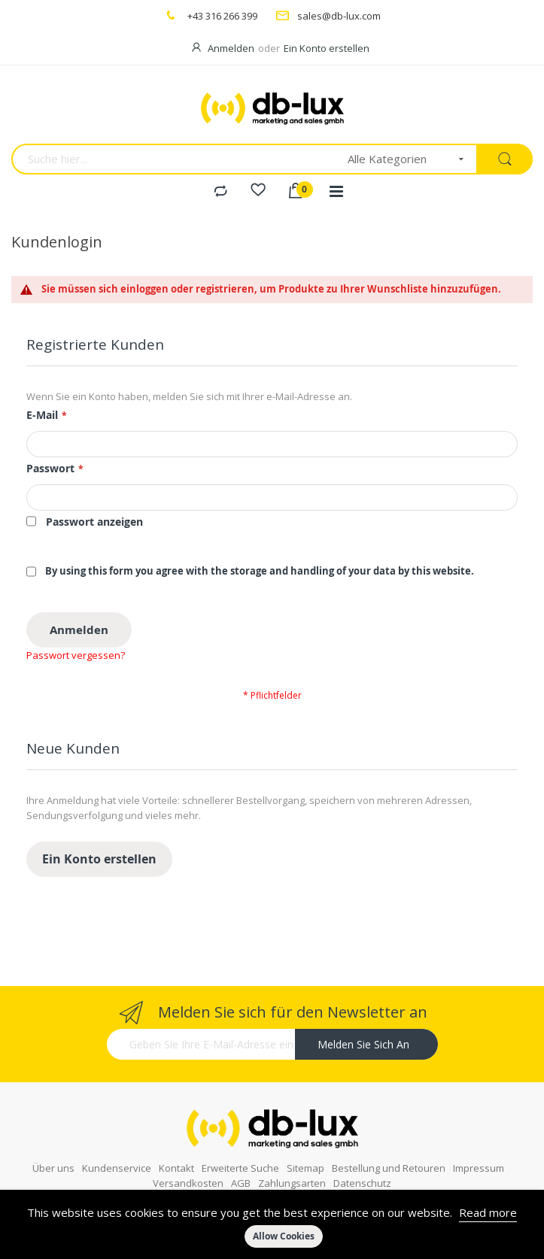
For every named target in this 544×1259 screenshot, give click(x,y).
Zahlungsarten (292, 1160)
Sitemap (305, 1145)
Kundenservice (116, 1145)
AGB (241, 1160)
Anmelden (231, 48)
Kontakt (176, 1145)
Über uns (53, 1145)
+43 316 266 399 (222, 16)
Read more (488, 1212)
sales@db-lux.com (339, 16)
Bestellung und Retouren (388, 1145)
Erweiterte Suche (240, 1145)
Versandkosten (188, 1160)
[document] (272, 1224)
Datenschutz (362, 1160)
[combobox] (174, 159)
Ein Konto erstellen (326, 48)
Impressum (478, 1145)
